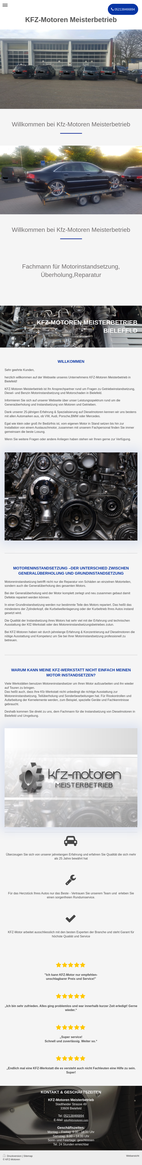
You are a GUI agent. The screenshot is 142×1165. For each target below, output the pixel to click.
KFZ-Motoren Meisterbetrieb (71, 20)
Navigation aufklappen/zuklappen (71, 5)
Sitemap (28, 1156)
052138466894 (74, 1115)
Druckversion (12, 1156)
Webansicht (132, 1155)
